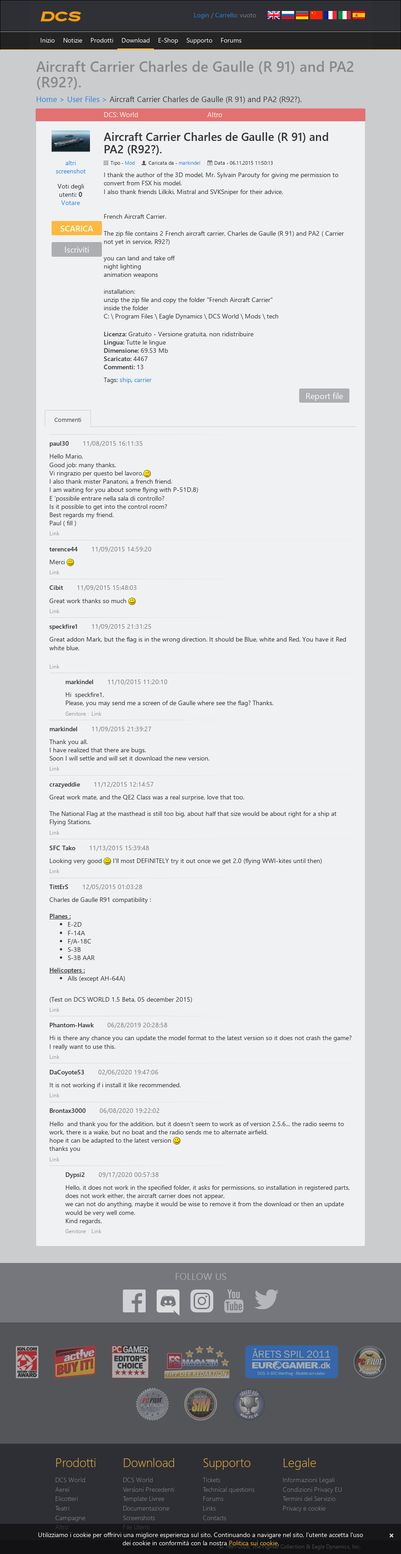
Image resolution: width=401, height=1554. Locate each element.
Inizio (47, 40)
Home (46, 99)
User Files (83, 99)
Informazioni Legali (309, 1479)
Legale (300, 1462)
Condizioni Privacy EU (312, 1489)
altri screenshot (71, 166)
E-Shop (168, 40)
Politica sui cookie (253, 1542)
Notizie (72, 40)
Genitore (75, 713)
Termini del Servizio (309, 1498)
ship (125, 379)
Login (201, 15)
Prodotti (101, 40)
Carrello (226, 15)
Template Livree (143, 1498)
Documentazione (146, 1508)
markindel (189, 162)
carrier (143, 379)
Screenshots (139, 1517)
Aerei (62, 1489)
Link (54, 533)
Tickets (211, 1479)
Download (135, 40)
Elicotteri (66, 1498)
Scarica (76, 228)
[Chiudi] (391, 1534)
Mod (130, 162)
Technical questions (228, 1489)
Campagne (70, 1517)
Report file (324, 395)
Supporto (199, 40)
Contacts (214, 1517)
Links (209, 1508)
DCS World (70, 1479)
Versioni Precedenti (148, 1489)
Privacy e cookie (304, 1508)
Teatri (62, 1508)
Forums (231, 40)
